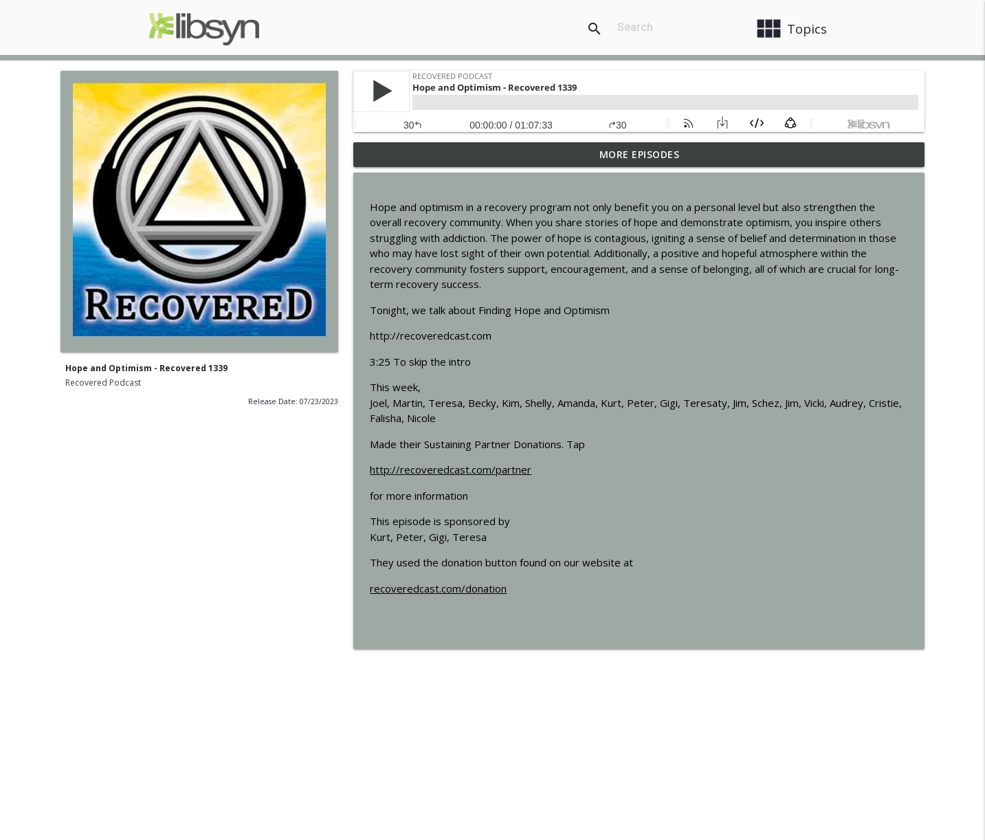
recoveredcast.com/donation (438, 588)
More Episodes (639, 154)
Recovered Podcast (103, 382)
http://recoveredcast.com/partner (450, 469)
